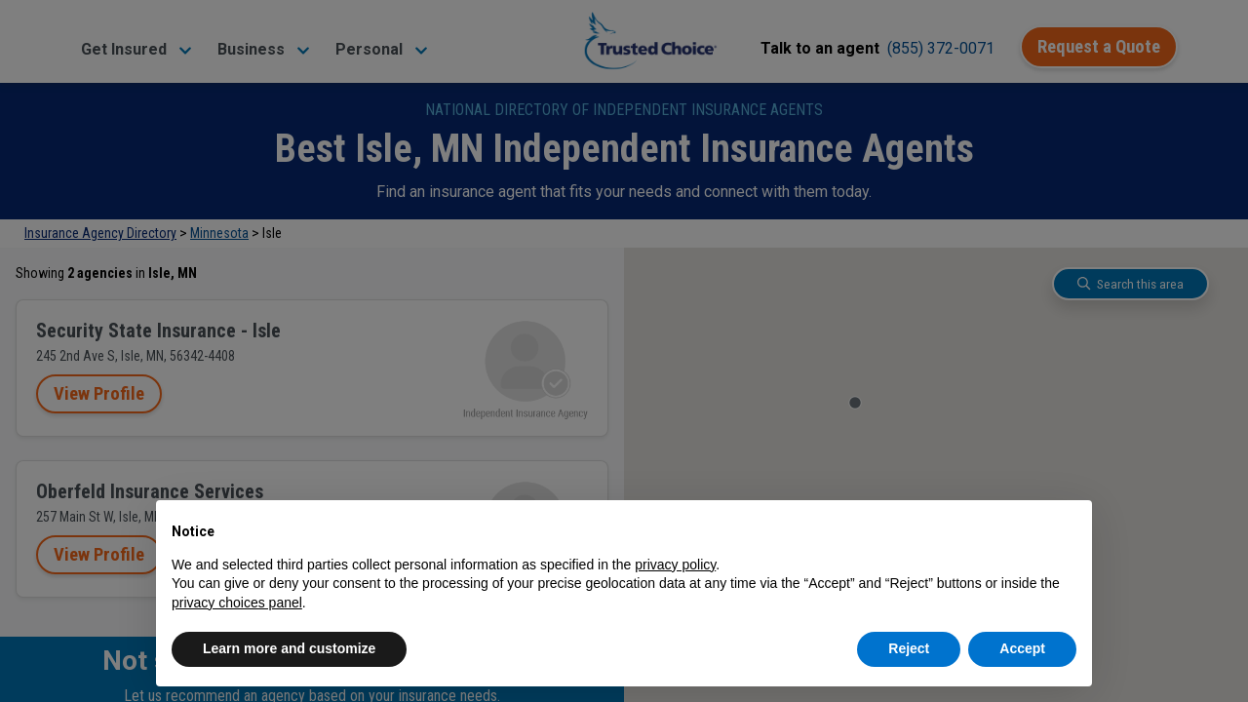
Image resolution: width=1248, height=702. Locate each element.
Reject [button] (908, 648)
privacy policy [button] (675, 564)
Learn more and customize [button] (289, 648)
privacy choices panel (237, 602)
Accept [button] (1022, 648)
